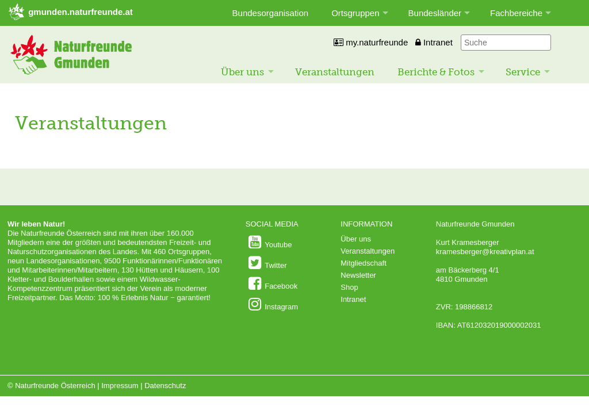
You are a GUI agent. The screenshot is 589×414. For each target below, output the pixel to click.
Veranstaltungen (334, 72)
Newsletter (358, 275)
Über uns (242, 72)
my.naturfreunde (371, 42)
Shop (349, 287)
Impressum (119, 385)
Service (523, 72)
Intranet (434, 42)
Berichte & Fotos (436, 72)
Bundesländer (435, 13)
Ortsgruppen (355, 13)
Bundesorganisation (270, 13)
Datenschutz (165, 385)
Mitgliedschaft (363, 263)
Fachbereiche (516, 13)
